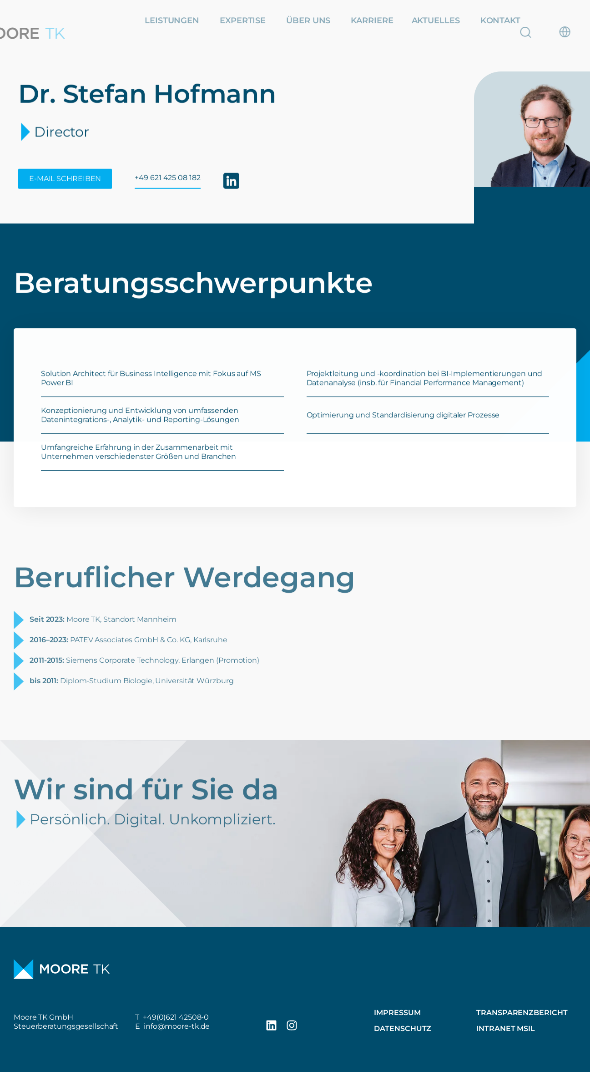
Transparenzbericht (521, 1012)
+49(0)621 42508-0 (176, 1017)
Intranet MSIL (505, 1028)
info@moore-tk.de (177, 1026)
